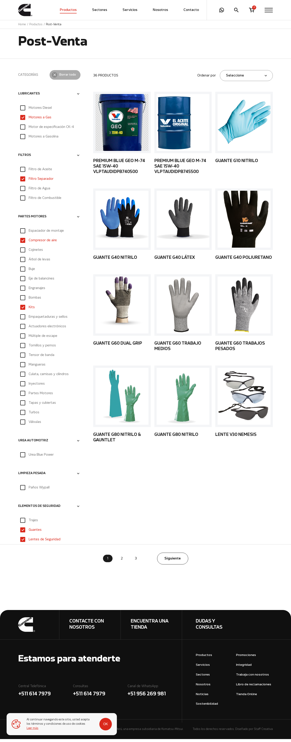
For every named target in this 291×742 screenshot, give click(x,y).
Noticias (202, 697)
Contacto (191, 10)
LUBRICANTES (29, 96)
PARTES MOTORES (32, 220)
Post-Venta (53, 24)
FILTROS (24, 158)
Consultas (100, 694)
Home (22, 24)
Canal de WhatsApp (155, 694)
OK (102, 724)
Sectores (99, 10)
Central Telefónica (45, 694)
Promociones (246, 658)
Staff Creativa (263, 732)
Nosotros (160, 10)
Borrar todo (67, 77)
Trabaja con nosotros (252, 677)
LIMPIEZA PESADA (31, 476)
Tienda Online (246, 697)
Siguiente (172, 561)
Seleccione (235, 78)
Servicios (130, 10)
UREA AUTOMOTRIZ (33, 443)
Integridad (244, 667)
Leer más (33, 728)
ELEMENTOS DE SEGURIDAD (39, 509)
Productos (68, 10)
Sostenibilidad (207, 706)
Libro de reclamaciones (253, 687)
